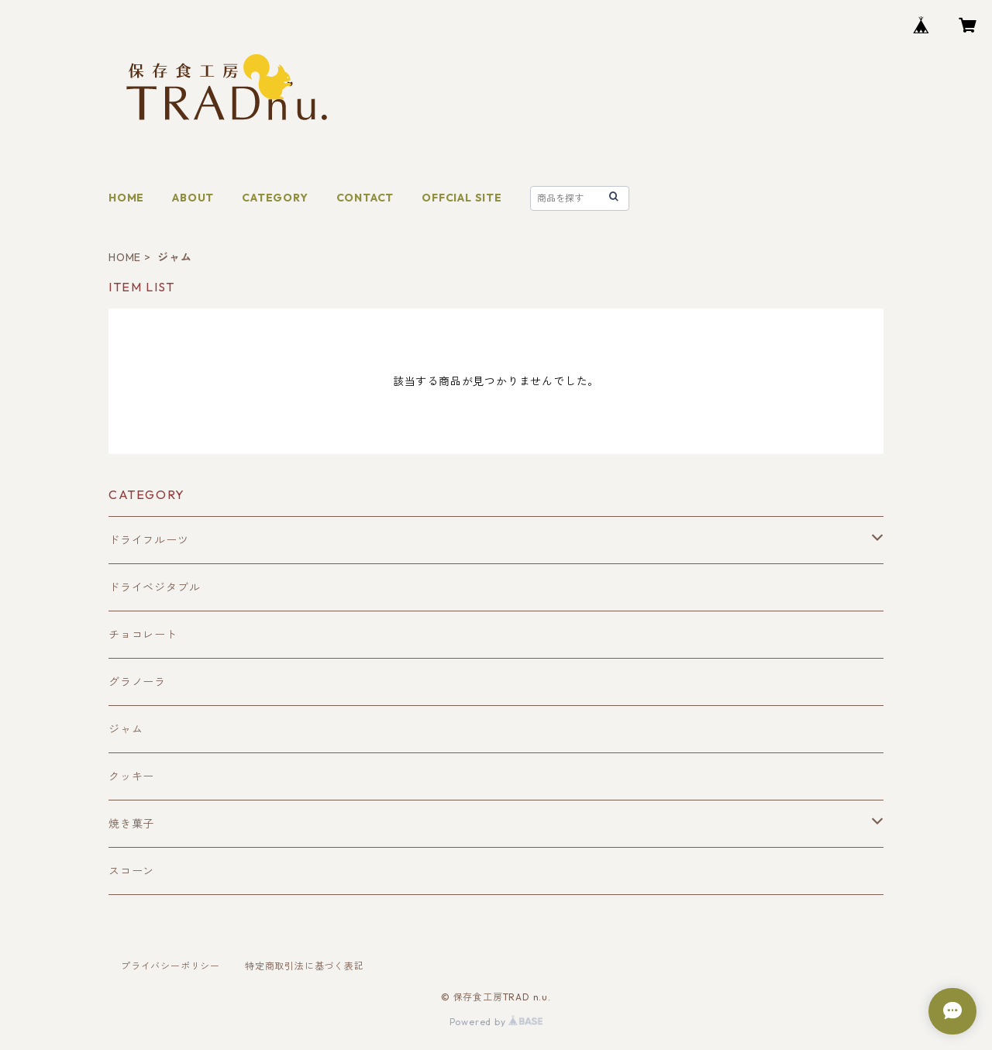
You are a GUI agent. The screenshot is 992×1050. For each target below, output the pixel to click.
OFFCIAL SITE (462, 198)
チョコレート (142, 635)
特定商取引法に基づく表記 (304, 966)
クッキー (131, 776)
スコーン (131, 871)
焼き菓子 (131, 824)
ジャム (125, 729)
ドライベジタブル (154, 587)
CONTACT (365, 198)
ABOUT (193, 198)
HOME (126, 198)
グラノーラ (137, 682)
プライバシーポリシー (170, 966)
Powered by (496, 1022)
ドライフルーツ (148, 540)
